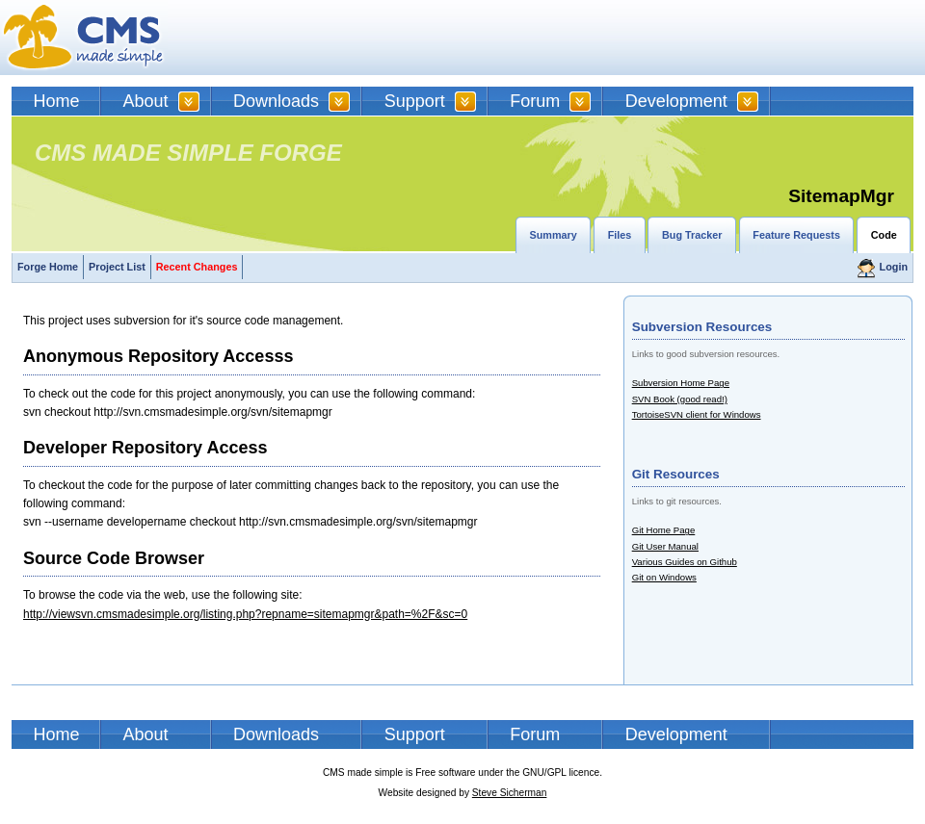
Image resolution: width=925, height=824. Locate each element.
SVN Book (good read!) (679, 399)
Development (676, 101)
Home (57, 101)
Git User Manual (665, 546)
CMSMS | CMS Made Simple (84, 37)
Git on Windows (664, 577)
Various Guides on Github (684, 561)
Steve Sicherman (509, 792)
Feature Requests (796, 235)
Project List (117, 266)
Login (894, 266)
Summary (553, 235)
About (146, 101)
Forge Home (47, 266)
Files (620, 235)
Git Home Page (664, 530)
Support (414, 101)
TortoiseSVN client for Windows (696, 414)
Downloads (276, 101)
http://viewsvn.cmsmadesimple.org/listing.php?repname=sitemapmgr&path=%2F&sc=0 (245, 614)
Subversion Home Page (680, 382)
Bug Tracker (692, 235)
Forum (535, 101)
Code (884, 235)
